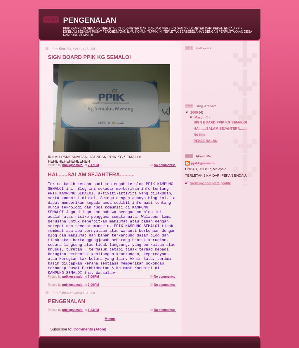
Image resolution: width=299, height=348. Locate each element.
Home (110, 318)
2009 (194, 112)
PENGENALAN (66, 301)
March (200, 117)
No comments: (165, 165)
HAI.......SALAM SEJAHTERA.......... (91, 175)
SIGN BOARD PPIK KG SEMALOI (89, 57)
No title (199, 134)
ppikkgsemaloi (203, 163)
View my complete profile (210, 183)
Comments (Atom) (90, 329)
